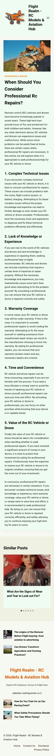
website (17, 693)
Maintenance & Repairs (16, 76)
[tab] (21, 610)
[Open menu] (48, 18)
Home (17, 745)
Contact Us (29, 745)
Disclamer (43, 745)
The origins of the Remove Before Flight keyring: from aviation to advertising (29, 636)
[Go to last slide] (8, 581)
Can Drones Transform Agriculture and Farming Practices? (27, 650)
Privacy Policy (41, 749)
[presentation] (27, 570)
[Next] (46, 581)
